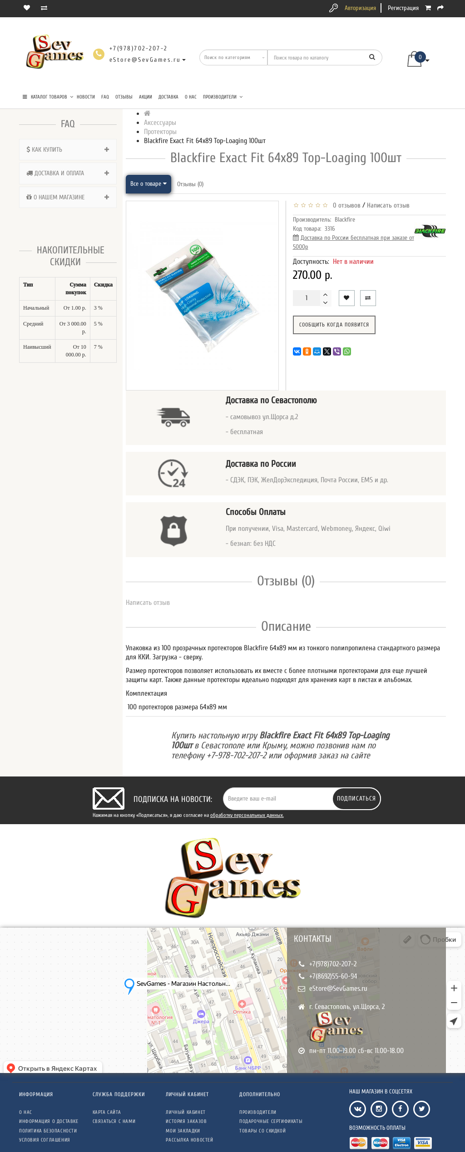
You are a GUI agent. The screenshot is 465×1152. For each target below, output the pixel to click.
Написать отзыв (388, 205)
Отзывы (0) (190, 184)
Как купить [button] (67, 149)
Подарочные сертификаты (270, 1121)
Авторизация (360, 8)
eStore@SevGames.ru (338, 988)
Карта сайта (107, 1112)
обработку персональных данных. (247, 815)
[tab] (68, 149)
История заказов (186, 1121)
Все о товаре (148, 184)
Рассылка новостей (189, 1140)
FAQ (105, 97)
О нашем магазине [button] (67, 197)
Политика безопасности (48, 1131)
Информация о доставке (49, 1121)
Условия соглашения (44, 1140)
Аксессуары (160, 123)
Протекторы (160, 132)
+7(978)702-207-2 (332, 964)
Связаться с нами (114, 1121)
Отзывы (124, 97)
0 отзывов (345, 205)
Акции (145, 97)
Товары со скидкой (262, 1131)
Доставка (168, 97)
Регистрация (403, 8)
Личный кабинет (185, 1112)
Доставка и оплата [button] (67, 173)
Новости (86, 97)
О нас (191, 97)
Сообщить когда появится (334, 324)
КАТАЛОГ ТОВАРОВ (48, 97)
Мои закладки (183, 1131)
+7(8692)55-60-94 (333, 976)
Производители (222, 97)
